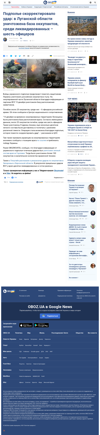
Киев (20, 339)
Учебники (26, 351)
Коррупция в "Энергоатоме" (43, 7)
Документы (41, 296)
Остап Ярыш (72, 258)
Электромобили (32, 357)
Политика (18, 333)
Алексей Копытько (74, 245)
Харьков (26, 339)
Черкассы (48, 339)
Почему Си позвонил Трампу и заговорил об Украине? (76, 187)
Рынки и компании (25, 370)
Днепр (41, 339)
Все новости (92, 333)
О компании (23, 290)
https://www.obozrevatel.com (68, 391)
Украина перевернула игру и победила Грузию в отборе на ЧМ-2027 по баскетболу (80, 127)
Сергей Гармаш (73, 192)
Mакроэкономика (38, 370)
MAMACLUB (36, 376)
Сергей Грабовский (74, 271)
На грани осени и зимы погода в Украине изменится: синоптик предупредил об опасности (81, 41)
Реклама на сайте (24, 296)
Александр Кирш (73, 206)
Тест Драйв (22, 357)
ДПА (42, 351)
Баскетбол (28, 345)
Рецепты (22, 364)
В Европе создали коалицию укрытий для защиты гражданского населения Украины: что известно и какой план (82, 162)
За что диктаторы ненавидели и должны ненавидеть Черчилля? (77, 267)
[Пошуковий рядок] (95, 2)
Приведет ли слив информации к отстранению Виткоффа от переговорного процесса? (78, 253)
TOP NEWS (72, 99)
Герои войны (15, 7)
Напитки (28, 364)
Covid (42, 376)
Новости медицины (25, 376)
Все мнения (73, 278)
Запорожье (34, 339)
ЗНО (47, 351)
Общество (79, 333)
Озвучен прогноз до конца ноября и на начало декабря (80, 47)
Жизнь (41, 333)
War (21, 38)
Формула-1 (47, 345)
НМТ (51, 351)
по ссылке (41, 140)
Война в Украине (26, 7)
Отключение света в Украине (79, 7)
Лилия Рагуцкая (13, 38)
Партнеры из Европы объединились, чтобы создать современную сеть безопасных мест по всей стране (82, 170)
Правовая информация (64, 290)
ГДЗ (20, 351)
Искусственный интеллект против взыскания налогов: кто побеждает (79, 214)
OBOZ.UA (89, 394)
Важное (71, 12)
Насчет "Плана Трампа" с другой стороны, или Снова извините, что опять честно (78, 201)
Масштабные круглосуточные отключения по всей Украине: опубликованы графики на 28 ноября (80, 144)
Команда (41, 290)
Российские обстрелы (61, 7)
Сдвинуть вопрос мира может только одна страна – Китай (77, 240)
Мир (28, 333)
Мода (40, 382)
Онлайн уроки (35, 351)
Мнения (71, 180)
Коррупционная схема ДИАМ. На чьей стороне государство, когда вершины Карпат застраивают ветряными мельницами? (78, 227)
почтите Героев (24, 48)
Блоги (66, 333)
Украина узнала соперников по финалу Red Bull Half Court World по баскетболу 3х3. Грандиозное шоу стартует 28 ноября (77, 81)
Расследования (57, 333)
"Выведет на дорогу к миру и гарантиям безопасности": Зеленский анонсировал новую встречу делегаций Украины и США (77, 61)
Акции (41, 357)
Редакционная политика (16, 182)
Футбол (21, 345)
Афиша (21, 382)
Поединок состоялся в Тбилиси (78, 133)
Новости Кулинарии (39, 364)
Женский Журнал (49, 382)
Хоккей (35, 345)
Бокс (40, 345)
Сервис (47, 357)
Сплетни (27, 382)
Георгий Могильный (74, 232)
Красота (34, 382)
